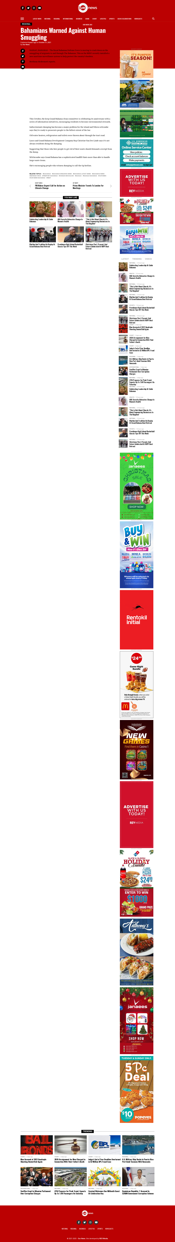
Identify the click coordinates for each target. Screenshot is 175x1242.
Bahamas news (98, 174)
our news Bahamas (37, 178)
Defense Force (35, 176)
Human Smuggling (67, 176)
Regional (57, 18)
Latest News (37, 18)
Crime (87, 18)
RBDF (49, 178)
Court (94, 18)
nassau (79, 176)
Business (79, 18)
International (68, 18)
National (47, 18)
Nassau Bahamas (90, 176)
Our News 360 (87, 24)
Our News (26, 44)
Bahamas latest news (82, 174)
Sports (111, 18)
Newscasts (138, 18)
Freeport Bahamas (50, 176)
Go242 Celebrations (124, 18)
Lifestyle (103, 18)
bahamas (47, 174)
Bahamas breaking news (62, 174)
